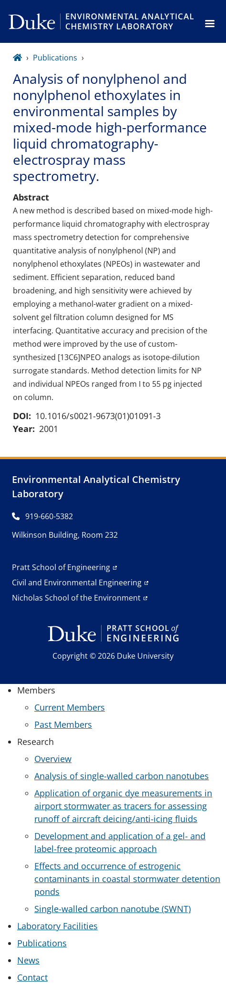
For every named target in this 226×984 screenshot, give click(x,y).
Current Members (69, 707)
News (28, 960)
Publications (55, 57)
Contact (32, 977)
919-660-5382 (42, 516)
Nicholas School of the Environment (76, 597)
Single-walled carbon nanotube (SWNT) (112, 908)
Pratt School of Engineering (61, 567)
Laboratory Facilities (57, 926)
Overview (53, 758)
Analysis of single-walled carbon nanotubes (121, 776)
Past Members (63, 724)
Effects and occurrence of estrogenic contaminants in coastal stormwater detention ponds (127, 878)
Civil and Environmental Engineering (77, 582)
